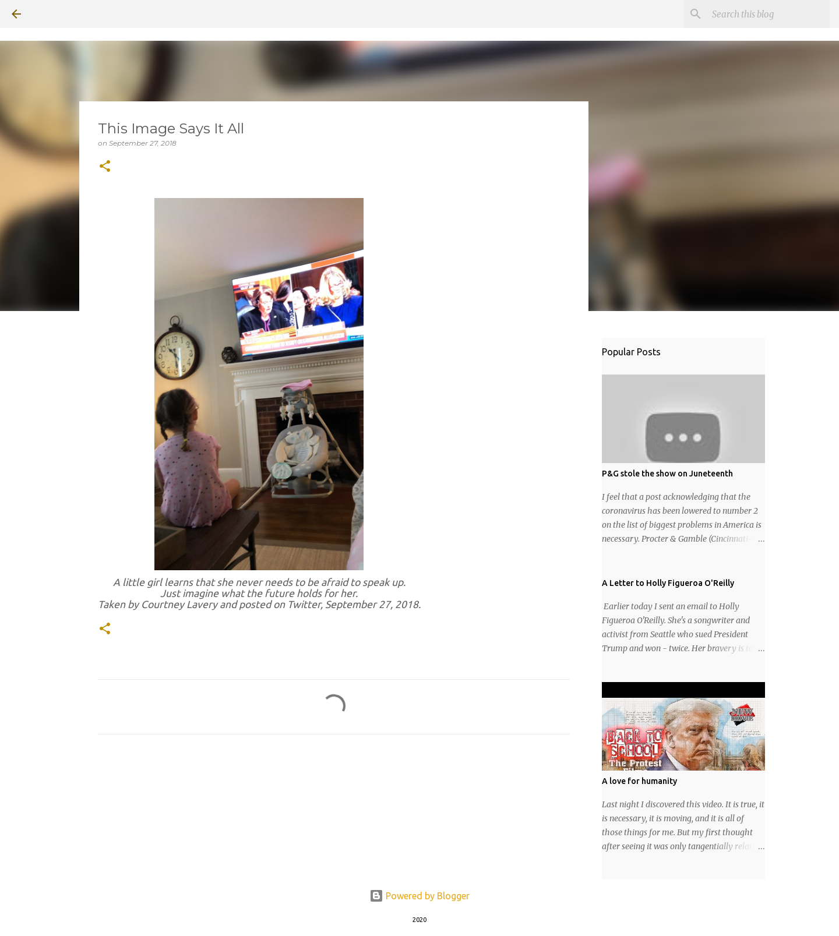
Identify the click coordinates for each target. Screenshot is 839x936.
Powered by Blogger (419, 896)
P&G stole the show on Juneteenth (667, 473)
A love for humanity (639, 781)
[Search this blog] (768, 14)
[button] (105, 167)
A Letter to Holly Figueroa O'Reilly (668, 583)
